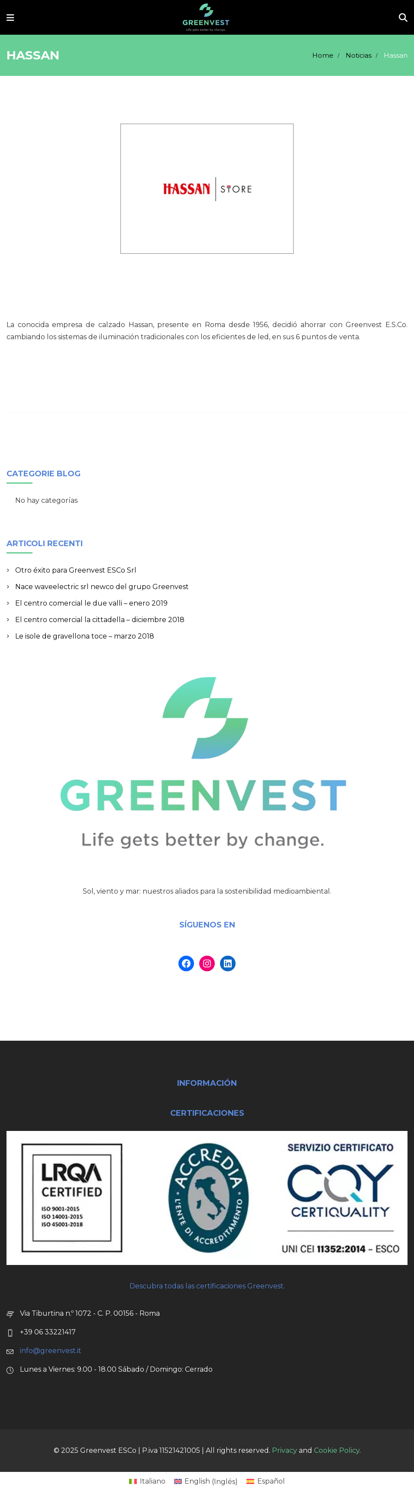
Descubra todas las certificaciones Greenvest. (207, 1286)
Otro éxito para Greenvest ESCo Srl (75, 570)
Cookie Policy (336, 1450)
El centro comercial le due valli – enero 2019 (91, 603)
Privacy (284, 1450)
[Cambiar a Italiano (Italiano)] (147, 1482)
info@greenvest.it (50, 1351)
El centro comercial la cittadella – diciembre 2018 (99, 620)
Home (322, 55)
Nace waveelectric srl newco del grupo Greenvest (102, 587)
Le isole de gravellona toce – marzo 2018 (84, 636)
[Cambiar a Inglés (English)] (206, 1482)
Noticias (359, 55)
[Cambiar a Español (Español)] (265, 1482)
